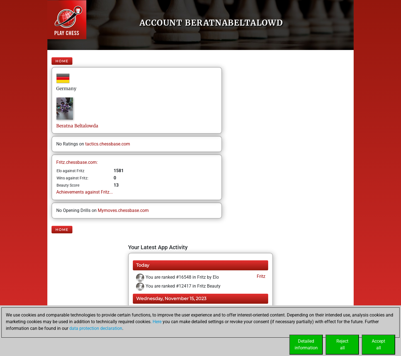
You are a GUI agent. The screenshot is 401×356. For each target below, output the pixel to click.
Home (62, 61)
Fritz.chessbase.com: (77, 162)
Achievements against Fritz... (84, 192)
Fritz (260, 276)
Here (157, 321)
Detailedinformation (306, 344)
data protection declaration (95, 328)
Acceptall (378, 344)
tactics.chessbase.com (107, 144)
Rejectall (342, 344)
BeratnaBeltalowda (77, 125)
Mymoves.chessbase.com (123, 210)
